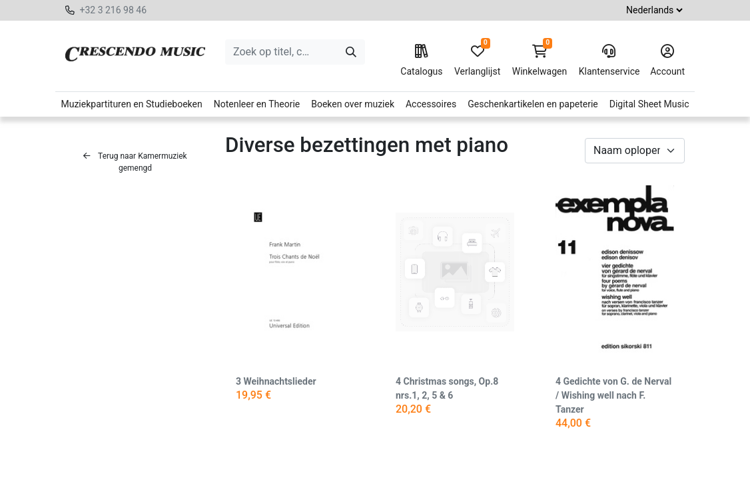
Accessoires (431, 104)
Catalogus (421, 61)
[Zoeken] (351, 52)
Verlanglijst (477, 61)
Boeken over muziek (352, 104)
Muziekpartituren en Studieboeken (131, 104)
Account (667, 61)
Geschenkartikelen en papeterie (533, 104)
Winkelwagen (539, 61)
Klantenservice (609, 61)
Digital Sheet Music (649, 104)
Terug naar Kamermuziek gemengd (135, 162)
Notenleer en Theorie (257, 104)
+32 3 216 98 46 (113, 10)
